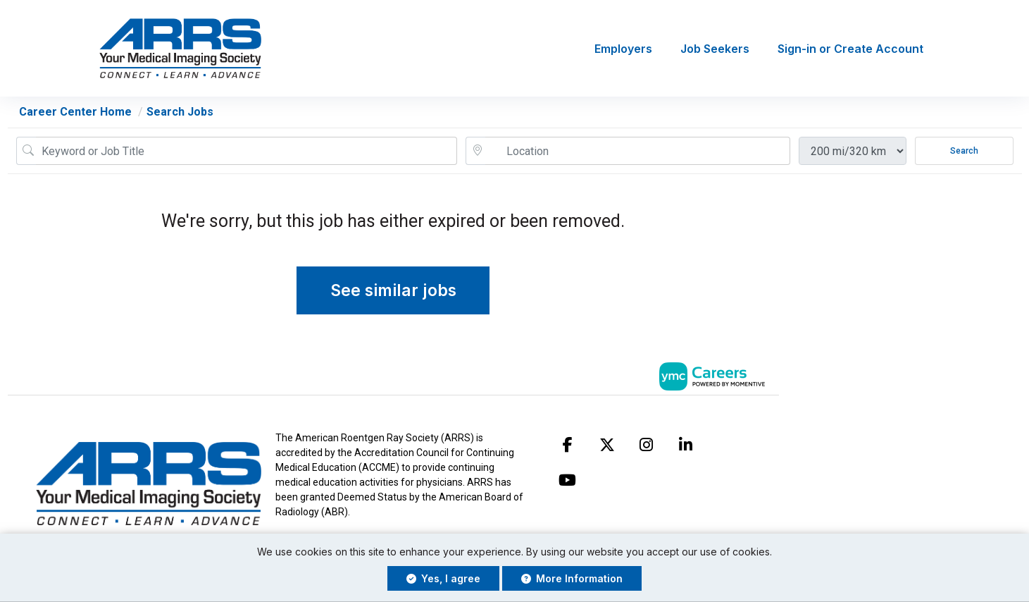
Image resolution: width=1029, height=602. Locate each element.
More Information (572, 578)
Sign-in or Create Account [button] (850, 49)
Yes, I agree (443, 578)
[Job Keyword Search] (246, 151)
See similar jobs (393, 290)
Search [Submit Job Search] (964, 151)
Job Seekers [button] (714, 49)
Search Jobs (179, 111)
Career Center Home (75, 111)
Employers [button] (623, 49)
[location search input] (637, 151)
